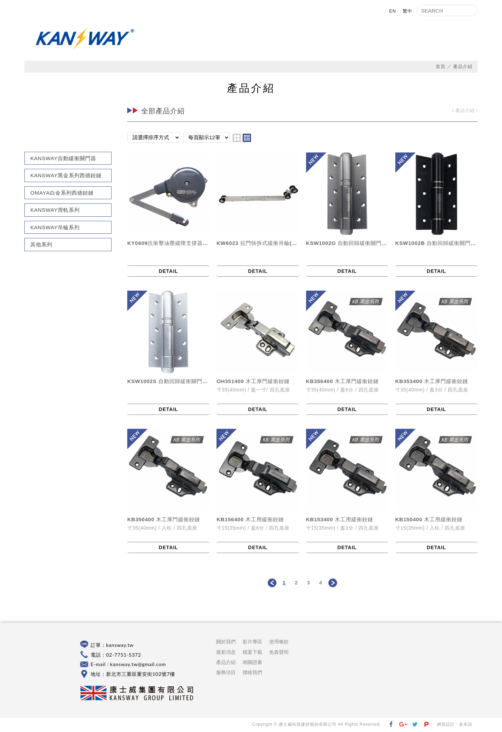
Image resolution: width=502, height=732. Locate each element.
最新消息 (266, 38)
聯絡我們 (458, 38)
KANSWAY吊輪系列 (55, 227)
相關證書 (420, 38)
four (247, 138)
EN (392, 11)
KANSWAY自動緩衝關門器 (63, 158)
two (237, 138)
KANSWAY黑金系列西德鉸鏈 (66, 176)
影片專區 (343, 38)
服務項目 (226, 672)
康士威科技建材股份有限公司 (85, 38)
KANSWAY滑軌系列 (55, 210)
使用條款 (279, 642)
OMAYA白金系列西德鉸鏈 (62, 193)
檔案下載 (381, 38)
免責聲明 (279, 652)
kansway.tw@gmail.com (138, 664)
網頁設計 (446, 724)
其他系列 (41, 245)
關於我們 (228, 38)
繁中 (407, 11)
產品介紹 (305, 38)
